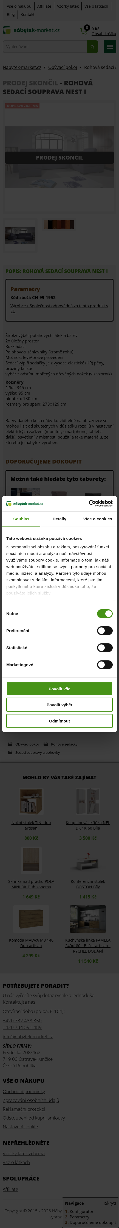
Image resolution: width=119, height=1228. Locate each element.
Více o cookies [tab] (97, 518)
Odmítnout (59, 720)
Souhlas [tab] (21, 518)
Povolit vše (59, 688)
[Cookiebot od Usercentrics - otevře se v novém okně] (89, 503)
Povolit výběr (59, 704)
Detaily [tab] (59, 518)
